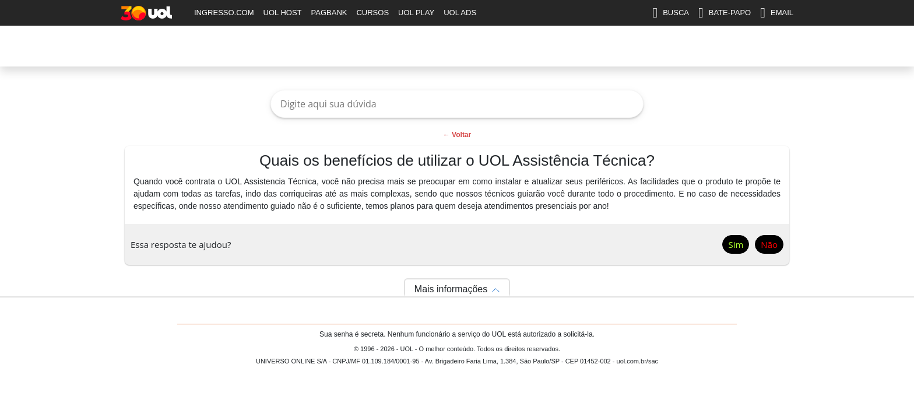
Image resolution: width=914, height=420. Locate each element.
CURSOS (372, 12)
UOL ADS (460, 12)
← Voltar (457, 135)
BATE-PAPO (724, 13)
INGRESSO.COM (224, 12)
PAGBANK (329, 12)
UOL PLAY (416, 12)
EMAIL (776, 13)
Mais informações (450, 289)
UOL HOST (282, 12)
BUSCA (670, 13)
